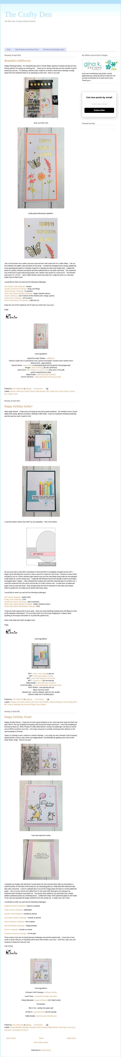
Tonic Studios (41, 704)
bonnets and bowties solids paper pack (47, 685)
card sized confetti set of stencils (43, 678)
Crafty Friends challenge (13, 910)
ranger (10, 394)
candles (13, 702)
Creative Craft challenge (13, 914)
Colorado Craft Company (38, 1027)
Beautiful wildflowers (17, 60)
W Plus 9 (25, 1030)
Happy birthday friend (17, 716)
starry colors (27, 365)
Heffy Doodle (40, 391)
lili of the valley (67, 702)
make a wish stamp (40, 674)
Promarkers (16, 1030)
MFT (75, 702)
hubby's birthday (55, 702)
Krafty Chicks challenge (13, 298)
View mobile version (41, 1042)
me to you (71, 1027)
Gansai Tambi (29, 391)
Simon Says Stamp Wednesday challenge (19, 606)
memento (7, 1030)
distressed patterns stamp (43, 676)
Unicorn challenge (11, 929)
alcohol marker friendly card (46, 1016)
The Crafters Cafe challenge (14, 286)
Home (9, 49)
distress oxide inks (17, 391)
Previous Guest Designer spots (53, 49)
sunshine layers (39, 1012)
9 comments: (38, 1025)
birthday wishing (51, 992)
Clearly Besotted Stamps (19, 1027)
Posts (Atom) (46, 1050)
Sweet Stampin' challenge (14, 291)
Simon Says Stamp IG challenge (16, 300)
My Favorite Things (28, 704)
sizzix (15, 394)
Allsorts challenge (11, 296)
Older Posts (71, 1038)
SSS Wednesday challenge (14, 926)
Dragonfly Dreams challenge (14, 906)
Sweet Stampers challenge (14, 922)
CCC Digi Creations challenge (15, 918)
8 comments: (38, 389)
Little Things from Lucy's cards (37, 370)
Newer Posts (11, 1038)
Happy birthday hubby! (18, 406)
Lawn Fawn (62, 1027)
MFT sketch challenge (12, 597)
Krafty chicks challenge (12, 599)
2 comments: (39, 699)
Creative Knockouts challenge (15, 289)
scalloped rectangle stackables (46, 996)
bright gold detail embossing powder (48, 377)
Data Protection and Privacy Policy (27, 49)
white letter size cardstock (46, 374)
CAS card (20, 702)
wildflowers (51, 358)
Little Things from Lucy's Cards (57, 391)
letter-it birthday (37, 368)
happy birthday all (41, 1000)
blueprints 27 (37, 681)
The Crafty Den (28, 14)
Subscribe (99, 110)
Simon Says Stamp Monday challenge (18, 293)
